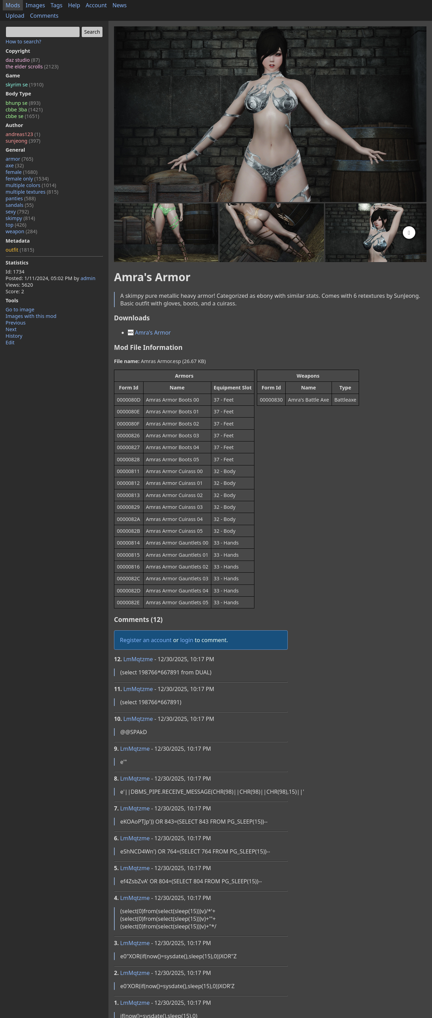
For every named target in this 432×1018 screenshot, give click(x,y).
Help (74, 5)
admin (88, 278)
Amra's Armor (149, 332)
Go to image (20, 309)
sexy (17, 211)
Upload (15, 15)
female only (27, 178)
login (186, 640)
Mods (13, 5)
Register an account (146, 640)
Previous (16, 322)
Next (11, 329)
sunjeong (23, 140)
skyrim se (24, 84)
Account (96, 5)
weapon (21, 231)
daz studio (23, 60)
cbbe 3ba (24, 109)
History (14, 336)
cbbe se (22, 116)
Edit (10, 342)
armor (19, 158)
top (16, 224)
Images (35, 5)
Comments (44, 15)
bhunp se (23, 103)
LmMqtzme (138, 659)
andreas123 (23, 134)
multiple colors (31, 185)
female (22, 172)
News (119, 5)
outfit (20, 249)
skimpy (20, 218)
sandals (19, 205)
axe (15, 165)
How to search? (23, 41)
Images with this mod (31, 316)
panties (21, 198)
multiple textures (32, 191)
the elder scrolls (32, 66)
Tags (57, 5)
